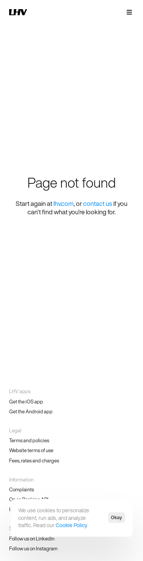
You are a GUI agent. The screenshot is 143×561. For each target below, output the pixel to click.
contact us (97, 203)
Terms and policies (29, 440)
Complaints (21, 489)
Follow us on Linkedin (32, 538)
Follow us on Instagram (33, 548)
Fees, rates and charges (34, 460)
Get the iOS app (26, 401)
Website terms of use (31, 450)
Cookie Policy (71, 525)
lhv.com (63, 203)
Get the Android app (31, 411)
